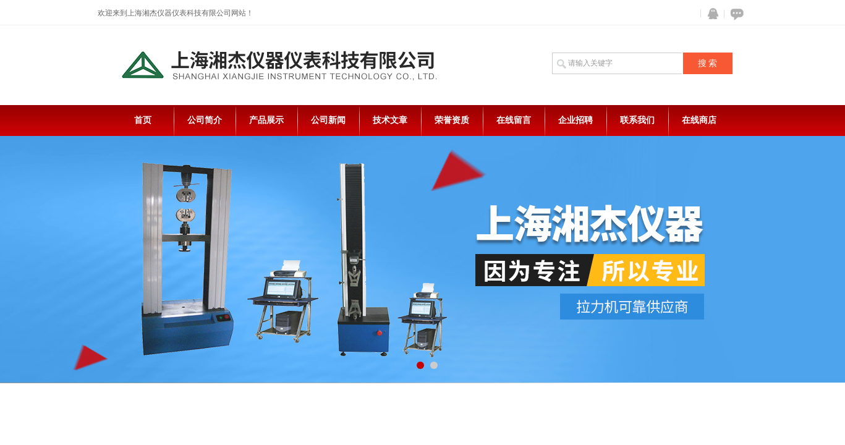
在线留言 (513, 120)
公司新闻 (328, 120)
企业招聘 (575, 120)
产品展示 (266, 120)
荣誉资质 (452, 120)
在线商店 (699, 120)
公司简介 (204, 120)
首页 (142, 120)
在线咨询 (735, 14)
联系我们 (637, 120)
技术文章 (390, 120)
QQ (710, 14)
